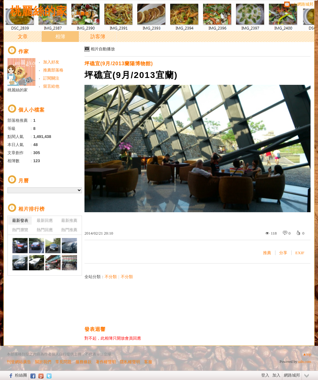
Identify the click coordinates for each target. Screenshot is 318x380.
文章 (23, 36)
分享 (283, 252)
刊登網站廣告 (19, 361)
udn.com (304, 361)
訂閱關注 (51, 78)
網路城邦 (292, 375)
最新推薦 (69, 220)
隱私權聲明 (130, 361)
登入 (265, 375)
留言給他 (51, 86)
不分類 (111, 276)
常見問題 (63, 361)
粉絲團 (21, 375)
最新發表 (20, 220)
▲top (307, 354)
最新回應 (45, 220)
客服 (148, 361)
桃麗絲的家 (38, 11)
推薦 (267, 252)
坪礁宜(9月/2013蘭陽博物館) (118, 63)
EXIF (299, 252)
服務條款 (83, 361)
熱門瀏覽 (20, 229)
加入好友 (51, 62)
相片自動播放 (103, 49)
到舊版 (82, 13)
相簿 (60, 36)
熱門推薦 (69, 229)
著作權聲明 (106, 361)
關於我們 (43, 361)
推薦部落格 (53, 70)
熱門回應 (45, 229)
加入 (276, 375)
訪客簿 (97, 36)
